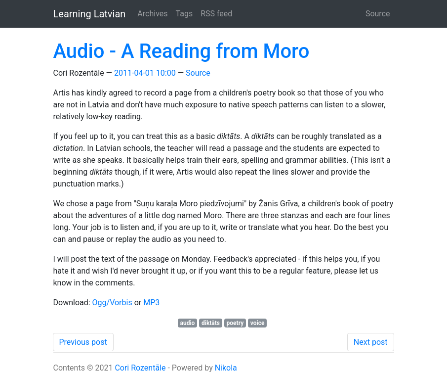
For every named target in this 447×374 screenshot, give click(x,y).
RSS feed (216, 13)
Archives (152, 13)
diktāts (211, 323)
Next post (371, 342)
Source (378, 13)
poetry (235, 323)
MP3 (151, 302)
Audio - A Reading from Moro (181, 51)
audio (187, 323)
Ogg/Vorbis (112, 302)
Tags (184, 13)
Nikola (226, 368)
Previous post (83, 342)
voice (257, 323)
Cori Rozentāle (140, 368)
